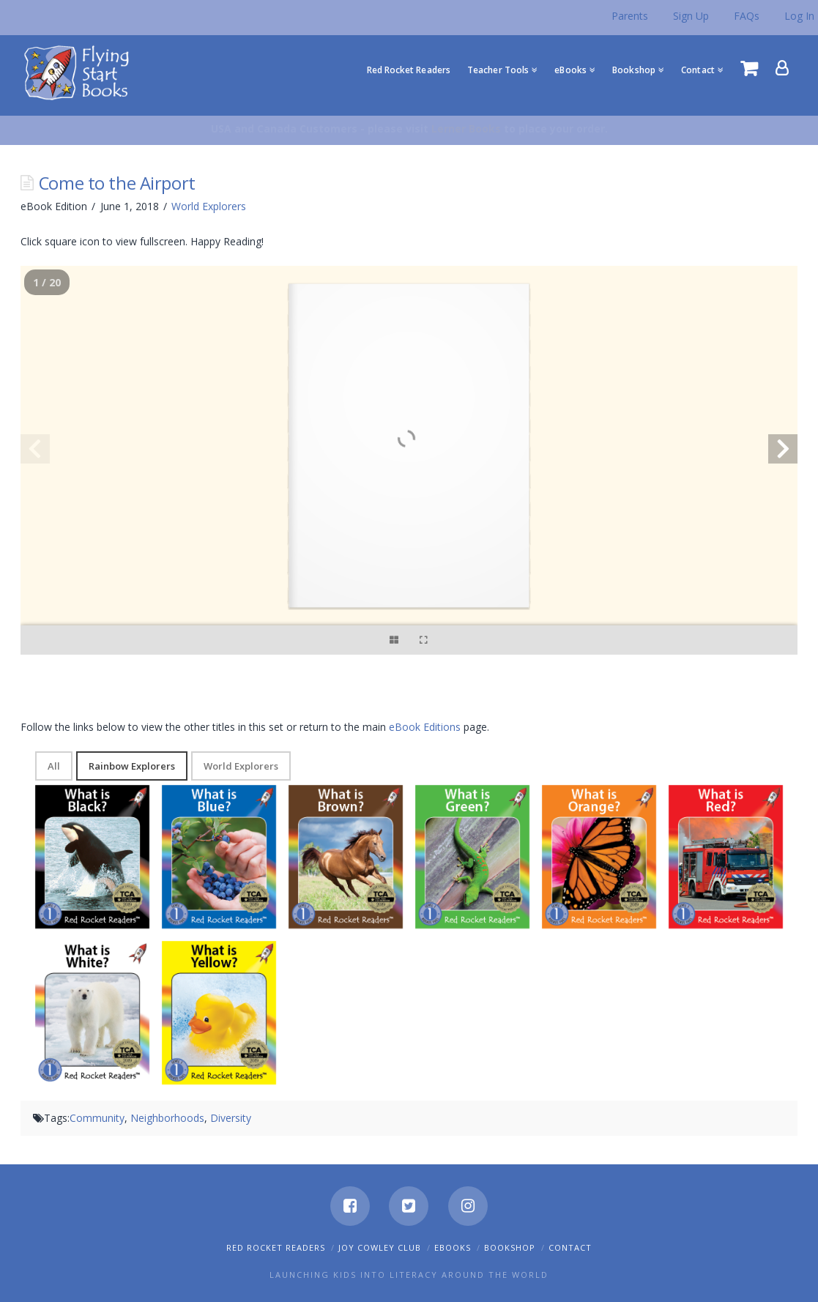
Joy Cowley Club (379, 1247)
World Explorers (208, 206)
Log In (799, 16)
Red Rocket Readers (275, 1247)
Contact (570, 1247)
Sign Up (691, 16)
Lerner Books (466, 128)
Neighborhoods (167, 1118)
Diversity (230, 1118)
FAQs (746, 16)
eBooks (452, 1247)
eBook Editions (425, 727)
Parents (629, 16)
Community (97, 1118)
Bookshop (509, 1247)
